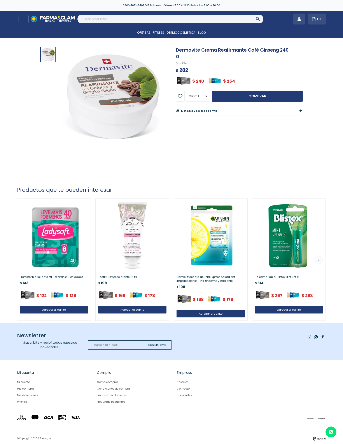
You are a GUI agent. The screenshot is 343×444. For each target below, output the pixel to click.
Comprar (257, 96)
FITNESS (158, 32)
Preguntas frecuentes (111, 402)
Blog (202, 32)
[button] (318, 259)
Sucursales (184, 395)
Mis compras (26, 388)
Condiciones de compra (113, 388)
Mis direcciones (27, 395)
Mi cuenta (23, 382)
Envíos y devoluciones (112, 395)
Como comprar (107, 382)
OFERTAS (143, 32)
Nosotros (183, 382)
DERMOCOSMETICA (181, 32)
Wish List (22, 402)
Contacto (183, 388)
